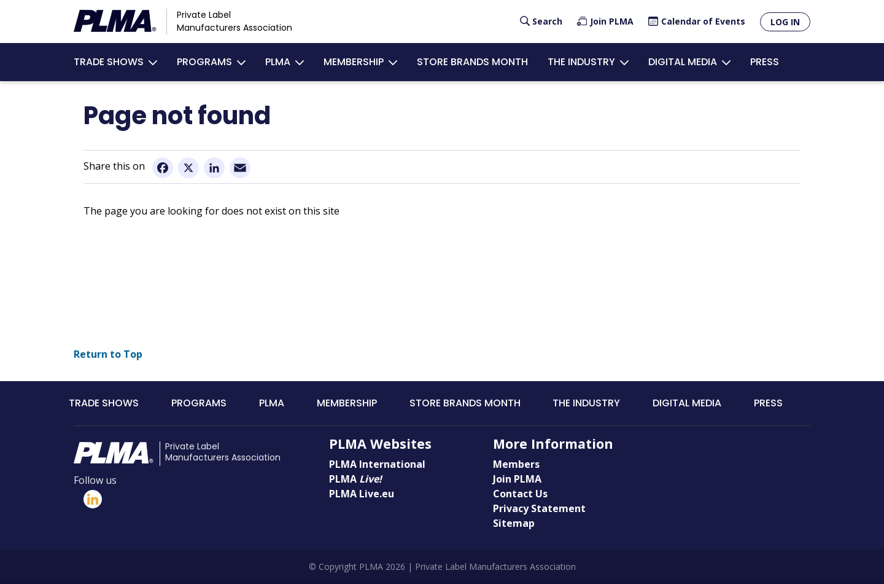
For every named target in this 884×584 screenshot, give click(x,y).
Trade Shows (109, 62)
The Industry (581, 62)
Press (764, 62)
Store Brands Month (472, 62)
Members (516, 465)
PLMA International (377, 465)
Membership (354, 62)
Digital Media (682, 62)
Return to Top (108, 354)
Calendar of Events (703, 21)
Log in (785, 22)
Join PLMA (612, 21)
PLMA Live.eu (361, 494)
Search (547, 21)
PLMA (277, 62)
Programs (204, 62)
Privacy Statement (539, 509)
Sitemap (514, 524)
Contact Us (520, 494)
